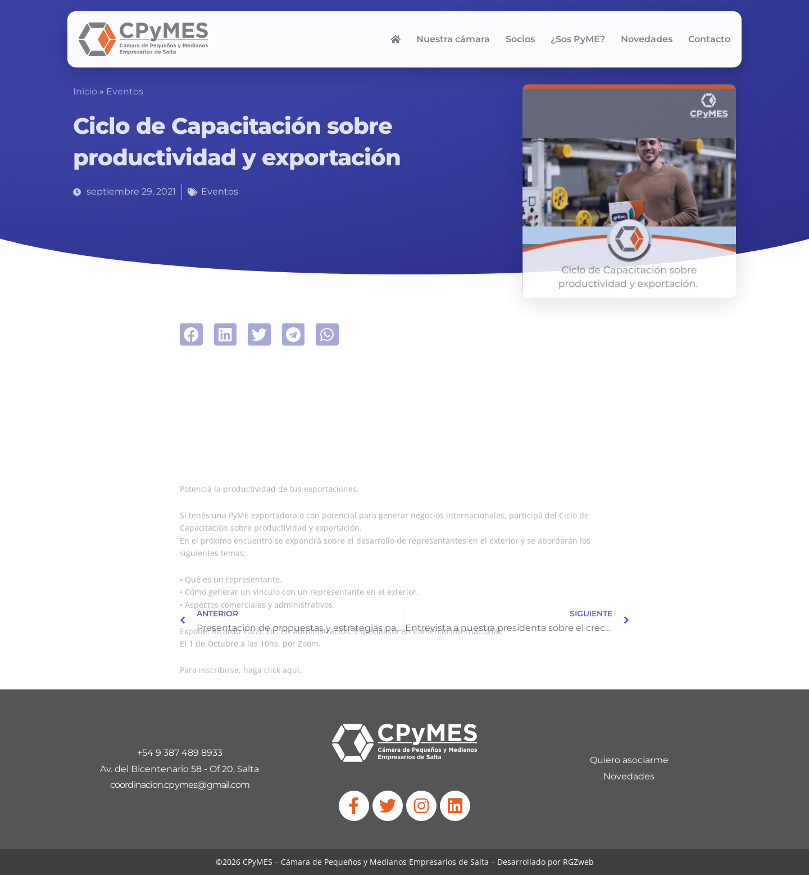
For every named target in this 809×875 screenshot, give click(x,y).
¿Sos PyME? (578, 39)
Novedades (646, 39)
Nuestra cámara (453, 39)
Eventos (124, 91)
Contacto (709, 39)
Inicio (85, 91)
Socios (520, 39)
